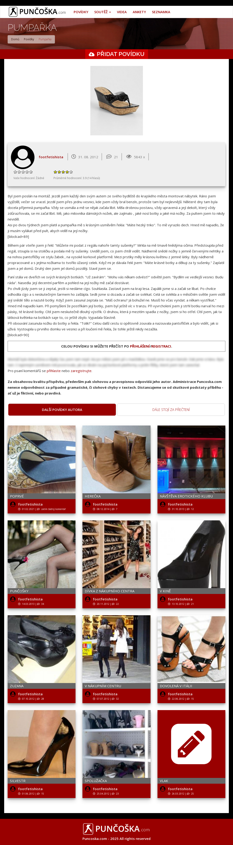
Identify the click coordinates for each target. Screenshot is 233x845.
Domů (15, 39)
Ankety (139, 11)
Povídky (81, 11)
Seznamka (161, 11)
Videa (122, 11)
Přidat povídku (121, 53)
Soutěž (102, 11)
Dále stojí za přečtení (171, 409)
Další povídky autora (62, 409)
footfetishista (51, 157)
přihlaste (54, 370)
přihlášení (140, 346)
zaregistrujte (81, 370)
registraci (161, 346)
